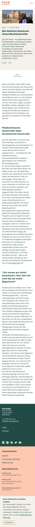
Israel (9, 62)
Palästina (4, 62)
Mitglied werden (7, 462)
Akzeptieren (9, 522)
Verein (4, 427)
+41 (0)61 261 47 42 (8, 419)
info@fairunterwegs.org (10, 421)
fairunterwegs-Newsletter (11, 459)
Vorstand (5, 431)
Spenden (5, 456)
